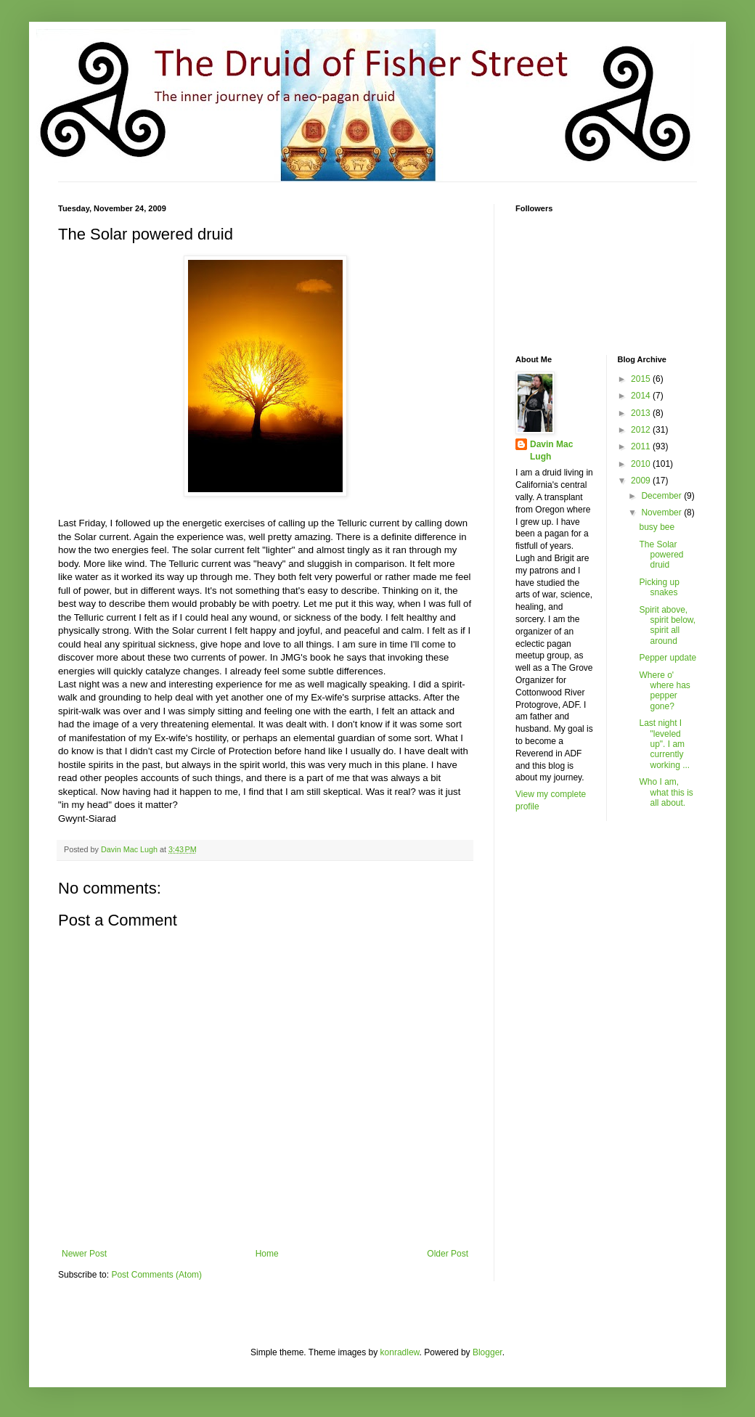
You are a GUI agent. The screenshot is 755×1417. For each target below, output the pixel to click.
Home (267, 1254)
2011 (642, 446)
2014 (642, 396)
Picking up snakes (659, 587)
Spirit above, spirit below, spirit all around (667, 625)
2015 (642, 379)
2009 (642, 480)
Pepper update (667, 658)
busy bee (656, 527)
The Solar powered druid (661, 555)
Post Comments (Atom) (156, 1275)
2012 (642, 430)
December (662, 496)
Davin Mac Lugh (551, 450)
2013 (642, 413)
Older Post (447, 1254)
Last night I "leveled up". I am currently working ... (664, 744)
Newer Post (84, 1254)
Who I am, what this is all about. (666, 792)
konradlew (400, 1352)
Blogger (487, 1352)
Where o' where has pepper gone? (664, 690)
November (662, 512)
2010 (642, 464)
